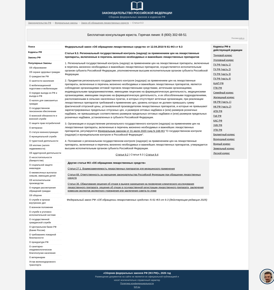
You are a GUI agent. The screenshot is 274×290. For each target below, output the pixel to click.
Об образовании (37, 67)
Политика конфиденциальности (137, 283)
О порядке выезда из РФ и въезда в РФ (43, 94)
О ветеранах (35, 127)
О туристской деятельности (43, 141)
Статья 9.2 (122, 154)
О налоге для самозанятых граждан (43, 102)
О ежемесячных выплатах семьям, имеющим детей (43, 174)
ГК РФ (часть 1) (222, 64)
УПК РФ (217, 130)
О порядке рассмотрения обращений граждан (42, 189)
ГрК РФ (217, 116)
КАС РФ (217, 120)
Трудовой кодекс (222, 55)
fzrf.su (137, 287)
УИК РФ (217, 125)
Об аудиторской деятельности (45, 153)
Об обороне (35, 195)
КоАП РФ (218, 83)
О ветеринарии (37, 257)
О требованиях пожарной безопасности (42, 236)
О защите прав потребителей (44, 123)
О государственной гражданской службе (40, 221)
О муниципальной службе (42, 136)
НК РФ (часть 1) (222, 102)
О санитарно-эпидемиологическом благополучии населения (42, 249)
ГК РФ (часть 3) (222, 74)
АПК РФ (217, 111)
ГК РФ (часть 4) (222, 78)
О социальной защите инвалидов (40, 166)
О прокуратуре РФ (39, 242)
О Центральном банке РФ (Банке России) (42, 228)
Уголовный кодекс (223, 60)
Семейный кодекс (223, 92)
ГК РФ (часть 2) (222, 69)
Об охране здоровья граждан (44, 72)
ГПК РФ (217, 88)
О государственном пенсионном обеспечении (42, 110)
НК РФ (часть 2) (222, 106)
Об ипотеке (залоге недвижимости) (39, 147)
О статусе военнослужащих (43, 132)
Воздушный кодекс (224, 139)
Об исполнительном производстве (39, 182)
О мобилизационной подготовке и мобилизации (43, 87)
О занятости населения (41, 81)
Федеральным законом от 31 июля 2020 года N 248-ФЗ (131, 130)
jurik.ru (241, 38)
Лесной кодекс (221, 153)
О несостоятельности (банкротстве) (40, 159)
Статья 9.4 (152, 154)
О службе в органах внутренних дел (39, 201)
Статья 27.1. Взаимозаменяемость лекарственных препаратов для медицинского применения (121, 168)
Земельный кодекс (224, 148)
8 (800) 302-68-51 (174, 35)
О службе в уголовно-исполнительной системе (42, 213)
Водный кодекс (221, 144)
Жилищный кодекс (224, 97)
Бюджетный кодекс (224, 134)
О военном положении (41, 207)
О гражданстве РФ (39, 76)
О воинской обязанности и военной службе (43, 117)
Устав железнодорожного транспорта (42, 263)
